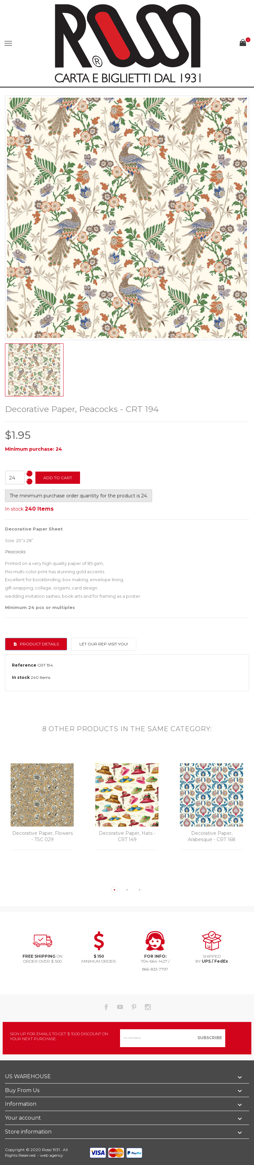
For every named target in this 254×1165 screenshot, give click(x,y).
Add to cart (57, 477)
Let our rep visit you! (103, 643)
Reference (24, 665)
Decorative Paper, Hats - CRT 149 (127, 836)
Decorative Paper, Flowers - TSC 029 (42, 836)
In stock (14, 509)
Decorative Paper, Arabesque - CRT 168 (211, 836)
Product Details (39, 643)
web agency (51, 1155)
